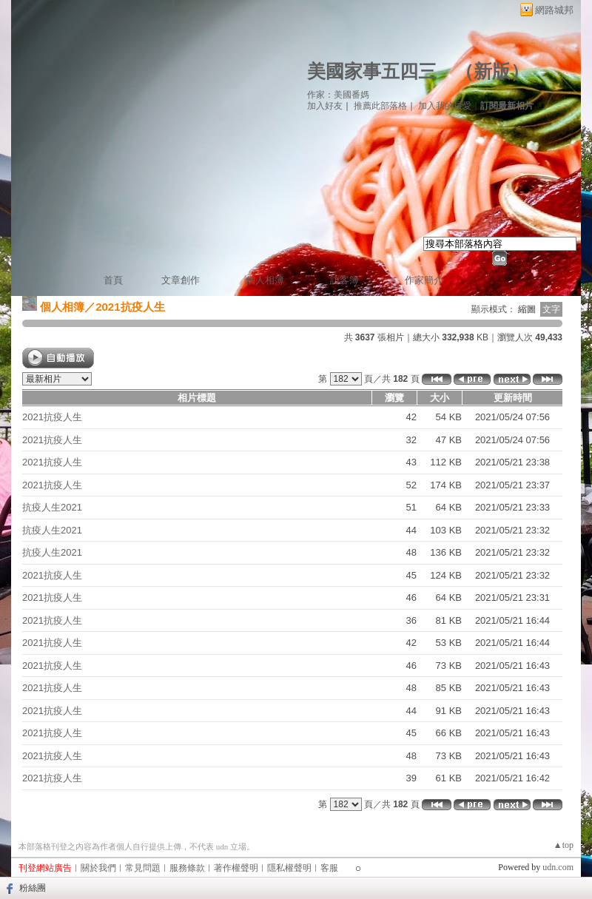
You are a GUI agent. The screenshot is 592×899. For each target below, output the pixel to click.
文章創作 (180, 280)
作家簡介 (424, 280)
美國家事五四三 (372, 71)
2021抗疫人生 (52, 416)
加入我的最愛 (444, 106)
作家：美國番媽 (338, 95)
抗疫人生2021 (52, 507)
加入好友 (325, 106)
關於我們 (98, 868)
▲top (564, 845)
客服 (329, 868)
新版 (492, 71)
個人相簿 (265, 280)
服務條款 (187, 868)
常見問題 (143, 868)
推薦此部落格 (380, 106)
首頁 (113, 280)
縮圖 (527, 309)
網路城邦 (554, 10)
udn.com (558, 867)
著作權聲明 (236, 868)
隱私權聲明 (289, 868)
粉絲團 (32, 888)
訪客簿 (344, 280)
